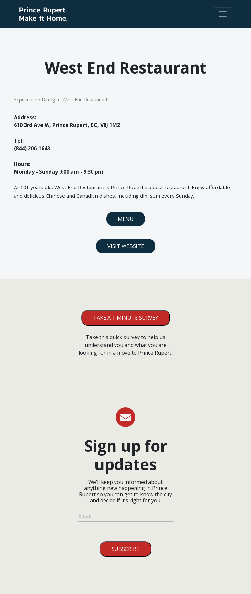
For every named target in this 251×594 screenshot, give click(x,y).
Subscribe (125, 549)
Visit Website (125, 246)
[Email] (126, 516)
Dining (48, 100)
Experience (25, 100)
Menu (126, 219)
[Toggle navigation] (223, 13)
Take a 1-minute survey (125, 317)
